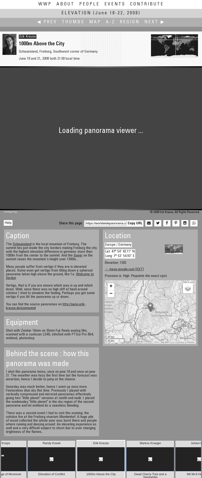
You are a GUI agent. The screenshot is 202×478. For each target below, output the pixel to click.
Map (95, 22)
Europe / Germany (118, 245)
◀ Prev (47, 22)
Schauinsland (22, 244)
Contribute (147, 4)
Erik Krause (27, 37)
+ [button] (111, 286)
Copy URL (135, 223)
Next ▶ (154, 22)
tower (78, 255)
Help (8, 223)
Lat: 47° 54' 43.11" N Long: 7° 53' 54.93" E (120, 254)
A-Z (110, 22)
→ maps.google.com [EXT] (124, 269)
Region (130, 22)
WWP (45, 4)
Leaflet (156, 342)
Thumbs (73, 22)
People (89, 4)
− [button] (111, 293)
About (65, 4)
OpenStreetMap (177, 342)
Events (114, 4)
